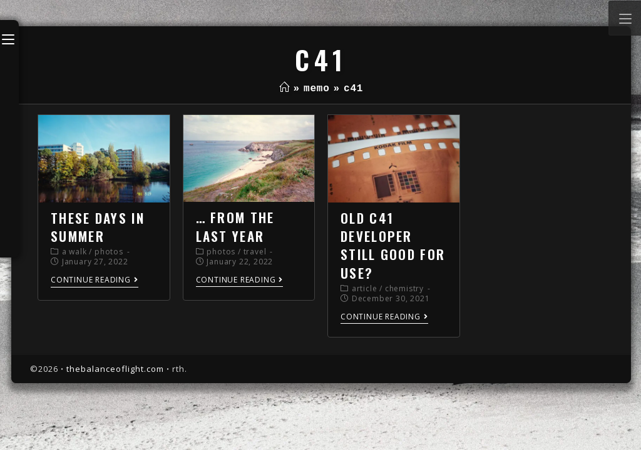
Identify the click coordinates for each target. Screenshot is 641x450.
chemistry (404, 288)
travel (255, 251)
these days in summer (98, 227)
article (364, 288)
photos (109, 251)
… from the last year (235, 226)
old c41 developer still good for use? (393, 245)
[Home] (284, 88)
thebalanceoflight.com (115, 368)
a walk (74, 251)
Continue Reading (94, 280)
